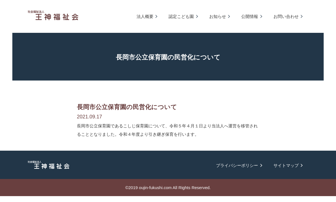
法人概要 (145, 16)
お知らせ (217, 16)
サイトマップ (286, 165)
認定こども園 (181, 16)
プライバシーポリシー (237, 165)
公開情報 (249, 16)
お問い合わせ (286, 16)
